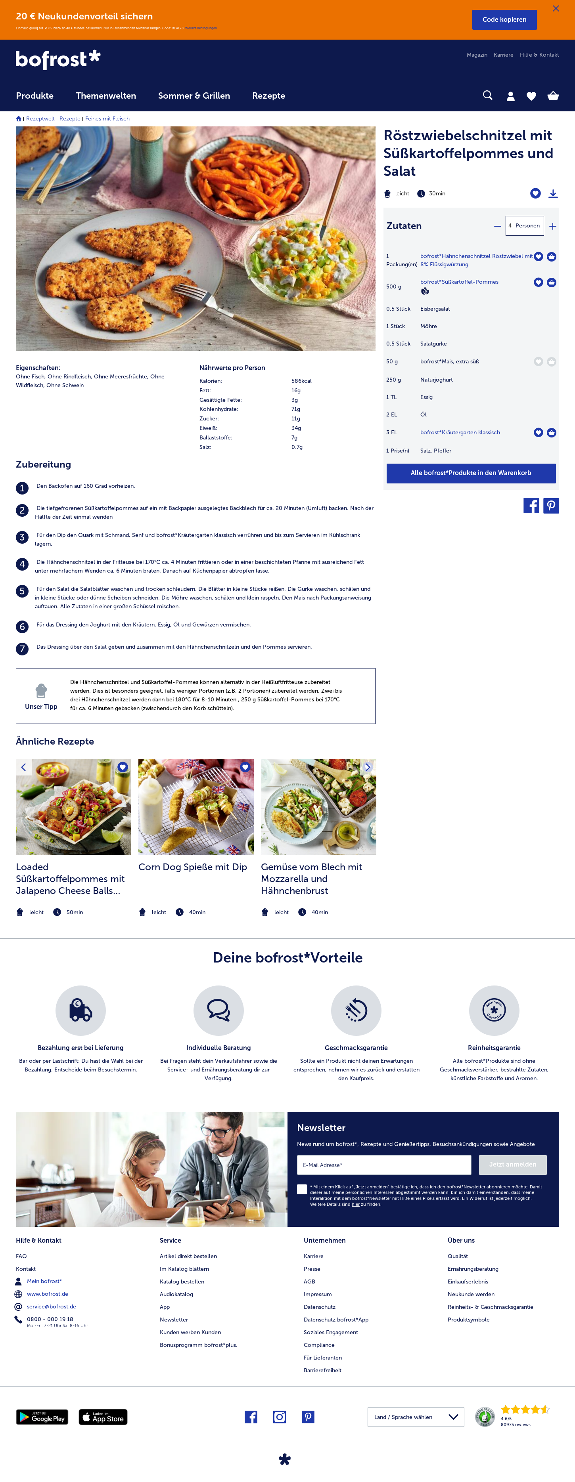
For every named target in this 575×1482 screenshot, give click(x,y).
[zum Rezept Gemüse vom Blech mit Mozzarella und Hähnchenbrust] (318, 807)
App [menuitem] (165, 1307)
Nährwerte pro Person (232, 368)
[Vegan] (425, 291)
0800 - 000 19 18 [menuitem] (44, 1319)
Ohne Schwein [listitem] (65, 385)
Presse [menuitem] (312, 1269)
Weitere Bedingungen (201, 28)
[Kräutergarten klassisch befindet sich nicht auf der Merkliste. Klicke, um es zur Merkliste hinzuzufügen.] (538, 432)
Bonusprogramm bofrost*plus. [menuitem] (199, 1345)
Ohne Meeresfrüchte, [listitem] (121, 376)
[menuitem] (35, 99)
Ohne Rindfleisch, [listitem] (70, 376)
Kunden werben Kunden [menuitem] (190, 1332)
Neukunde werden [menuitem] (471, 1294)
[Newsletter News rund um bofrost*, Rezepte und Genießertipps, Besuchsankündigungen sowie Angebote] (423, 1169)
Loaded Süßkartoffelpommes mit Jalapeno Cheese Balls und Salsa (70, 879)
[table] (471, 358)
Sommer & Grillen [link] (194, 96)
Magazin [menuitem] (477, 55)
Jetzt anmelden (513, 1164)
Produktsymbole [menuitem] (469, 1319)
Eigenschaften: (38, 368)
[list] (287, 1034)
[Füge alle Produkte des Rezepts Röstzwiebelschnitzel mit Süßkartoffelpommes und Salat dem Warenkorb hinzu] (471, 473)
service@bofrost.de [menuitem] (46, 1307)
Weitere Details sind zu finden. (345, 1204)
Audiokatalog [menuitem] (176, 1294)
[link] (97, 61)
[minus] (497, 226)
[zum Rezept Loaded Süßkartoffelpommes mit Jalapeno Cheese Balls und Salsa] (73, 807)
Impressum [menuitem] (318, 1294)
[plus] (552, 226)
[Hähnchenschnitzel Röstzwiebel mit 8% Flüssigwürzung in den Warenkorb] (551, 257)
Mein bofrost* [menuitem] (39, 1281)
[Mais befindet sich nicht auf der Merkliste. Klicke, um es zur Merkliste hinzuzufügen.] (538, 361)
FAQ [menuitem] (21, 1256)
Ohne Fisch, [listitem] (31, 376)
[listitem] (196, 488)
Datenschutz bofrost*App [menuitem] (336, 1319)
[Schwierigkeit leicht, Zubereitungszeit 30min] (441, 194)
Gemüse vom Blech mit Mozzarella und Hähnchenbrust (311, 878)
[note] (73, 912)
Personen (528, 225)
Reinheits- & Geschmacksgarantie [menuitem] (490, 1307)
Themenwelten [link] (106, 96)
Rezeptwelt (40, 118)
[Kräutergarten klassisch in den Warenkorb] (551, 432)
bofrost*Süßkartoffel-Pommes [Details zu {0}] (459, 282)
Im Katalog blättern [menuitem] (184, 1269)
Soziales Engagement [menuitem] (331, 1332)
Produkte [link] (35, 96)
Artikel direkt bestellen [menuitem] (188, 1256)
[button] (504, 20)
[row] (287, 381)
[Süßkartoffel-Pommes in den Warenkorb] (551, 282)
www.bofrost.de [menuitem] (42, 1294)
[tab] (511, 95)
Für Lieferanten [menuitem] (323, 1357)
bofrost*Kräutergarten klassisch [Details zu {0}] (460, 432)
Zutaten (404, 225)
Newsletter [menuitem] (174, 1319)
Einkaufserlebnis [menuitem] (468, 1281)
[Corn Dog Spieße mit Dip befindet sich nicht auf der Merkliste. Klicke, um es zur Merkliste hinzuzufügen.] (245, 767)
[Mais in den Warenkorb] (551, 362)
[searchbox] (312, 95)
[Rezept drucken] (553, 194)
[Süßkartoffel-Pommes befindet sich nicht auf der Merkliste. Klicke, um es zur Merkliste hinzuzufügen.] (538, 282)
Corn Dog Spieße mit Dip (192, 867)
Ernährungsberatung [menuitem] (473, 1269)
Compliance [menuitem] (319, 1345)
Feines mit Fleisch (107, 118)
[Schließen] (556, 8)
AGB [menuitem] (309, 1281)
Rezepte (69, 118)
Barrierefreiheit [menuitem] (322, 1370)
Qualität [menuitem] (458, 1256)
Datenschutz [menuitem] (319, 1307)
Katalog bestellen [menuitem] (182, 1281)
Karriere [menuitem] (504, 55)
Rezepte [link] (268, 96)
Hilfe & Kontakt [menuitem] (539, 55)
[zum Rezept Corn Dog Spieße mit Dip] (196, 807)
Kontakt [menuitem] (26, 1269)
